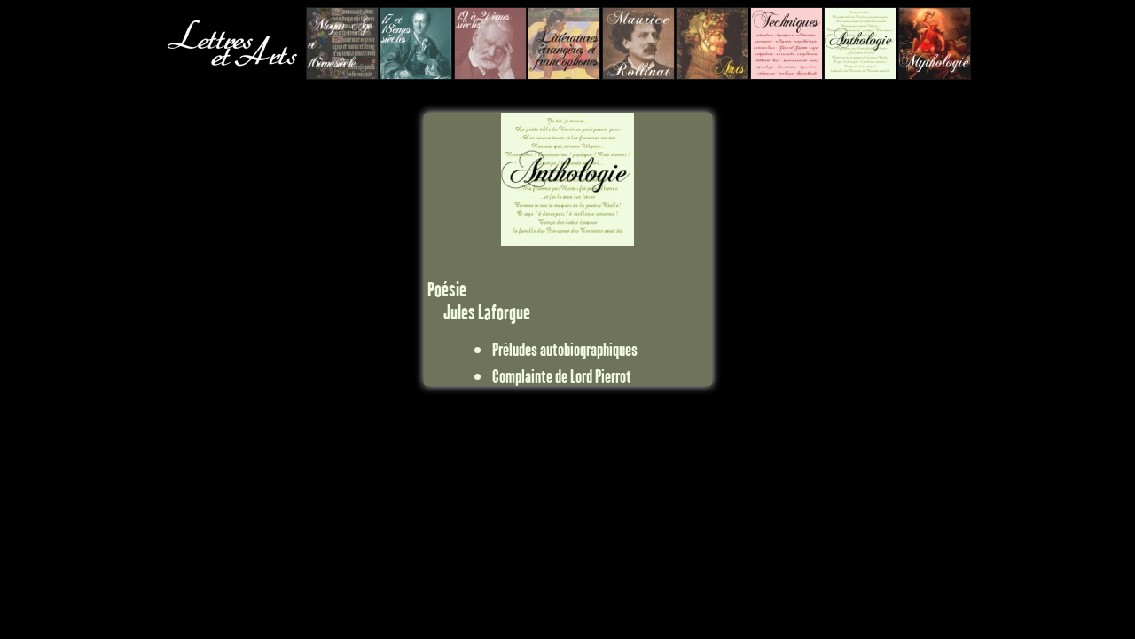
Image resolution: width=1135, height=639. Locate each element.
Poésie (446, 289)
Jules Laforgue (486, 312)
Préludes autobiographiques (565, 348)
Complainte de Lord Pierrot (561, 375)
